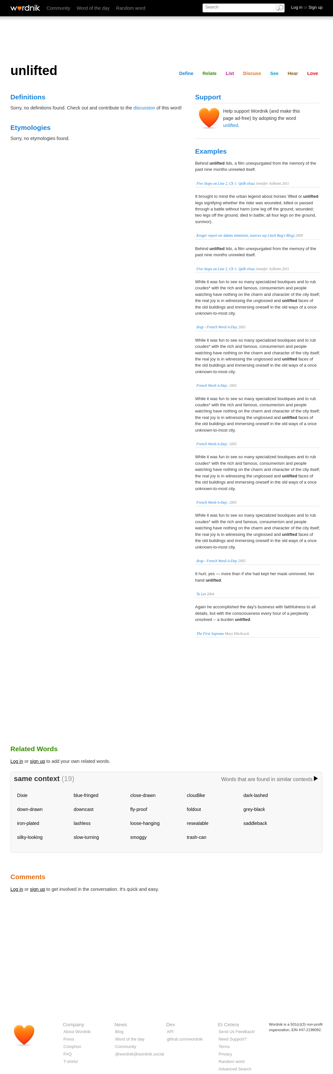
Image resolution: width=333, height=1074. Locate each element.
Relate (210, 73)
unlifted (230, 125)
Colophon (72, 1046)
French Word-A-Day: (212, 385)
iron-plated (28, 823)
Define (186, 73)
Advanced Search (235, 1069)
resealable (197, 823)
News (120, 1024)
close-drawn (143, 795)
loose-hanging (145, 823)
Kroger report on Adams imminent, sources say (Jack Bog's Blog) (245, 235)
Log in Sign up (307, 7)
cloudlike (196, 795)
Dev (170, 1024)
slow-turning (86, 837)
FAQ (67, 1054)
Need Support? (232, 1039)
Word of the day (93, 8)
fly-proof (138, 809)
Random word (130, 8)
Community (58, 8)
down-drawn (30, 809)
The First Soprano (210, 634)
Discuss (252, 73)
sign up (37, 761)
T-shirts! (70, 1061)
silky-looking (30, 837)
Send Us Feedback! (237, 1031)
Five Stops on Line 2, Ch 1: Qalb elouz (225, 183)
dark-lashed (256, 795)
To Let (201, 594)
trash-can (196, 837)
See (274, 73)
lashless (82, 823)
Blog (119, 1031)
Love (312, 73)
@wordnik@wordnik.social (139, 1054)
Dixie (22, 795)
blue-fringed (86, 795)
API (170, 1031)
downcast (84, 809)
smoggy (138, 837)
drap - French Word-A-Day (216, 327)
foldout (194, 809)
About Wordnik (77, 1031)
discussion (144, 107)
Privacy (225, 1054)
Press (68, 1039)
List (230, 73)
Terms (224, 1046)
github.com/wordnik (185, 1039)
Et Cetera (228, 1024)
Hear (292, 73)
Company (73, 1024)
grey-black (254, 809)
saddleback (255, 823)
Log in (16, 761)
